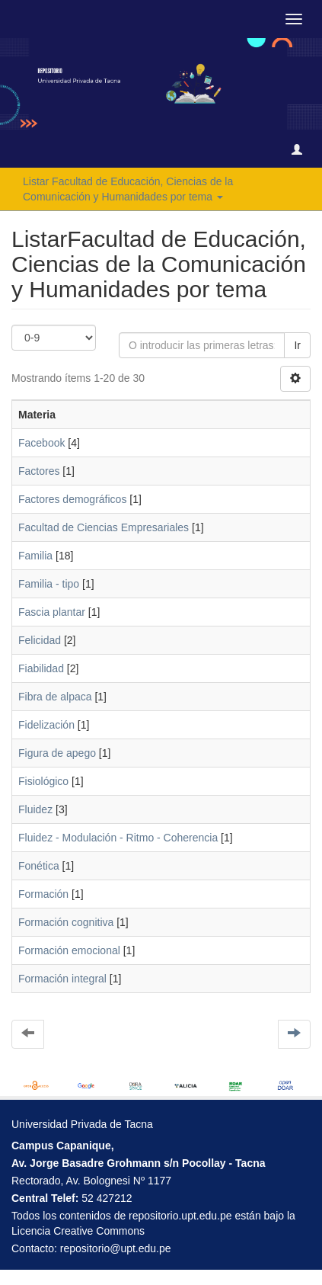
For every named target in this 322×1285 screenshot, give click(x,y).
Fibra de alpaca (55, 697)
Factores (38, 471)
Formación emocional (69, 950)
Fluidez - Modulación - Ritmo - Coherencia (118, 838)
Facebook (41, 443)
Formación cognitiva (65, 922)
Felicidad (39, 640)
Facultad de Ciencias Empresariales (103, 527)
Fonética (38, 866)
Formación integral (62, 979)
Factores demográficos (72, 499)
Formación (43, 894)
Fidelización (46, 725)
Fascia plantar (51, 612)
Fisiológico (43, 781)
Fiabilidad (41, 668)
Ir (297, 345)
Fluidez (35, 809)
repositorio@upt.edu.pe (115, 1248)
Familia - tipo (48, 584)
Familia (35, 556)
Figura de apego (57, 753)
